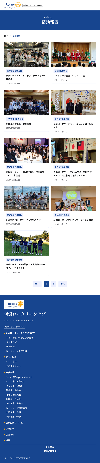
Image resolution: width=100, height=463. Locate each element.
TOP (6, 35)
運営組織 (10, 346)
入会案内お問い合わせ (50, 447)
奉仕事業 (10, 371)
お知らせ (10, 432)
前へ (37, 284)
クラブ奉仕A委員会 (15, 380)
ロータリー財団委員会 (16, 406)
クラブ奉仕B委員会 (15, 384)
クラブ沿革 (11, 356)
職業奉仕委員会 (13, 389)
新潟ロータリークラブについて (20, 332)
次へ (63, 284)
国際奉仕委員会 (13, 397)
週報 (8, 438)
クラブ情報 (11, 341)
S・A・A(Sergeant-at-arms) (19, 376)
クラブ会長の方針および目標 (19, 337)
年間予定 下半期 (13, 415)
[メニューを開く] (95, 5)
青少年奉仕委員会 (14, 402)
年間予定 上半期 (13, 410)
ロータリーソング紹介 (16, 350)
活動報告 (10, 427)
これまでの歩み (13, 365)
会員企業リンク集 (14, 420)
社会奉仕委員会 (13, 393)
